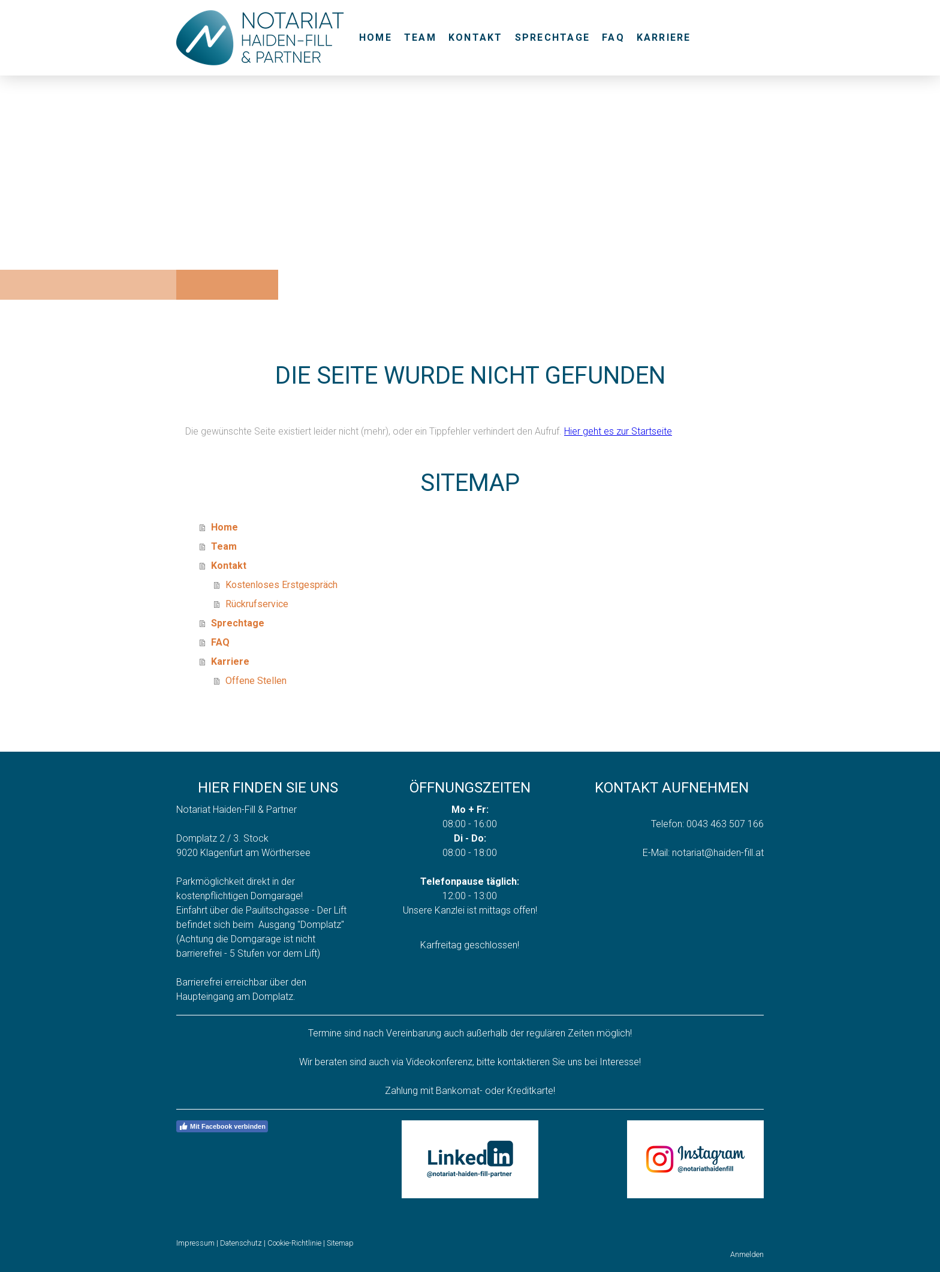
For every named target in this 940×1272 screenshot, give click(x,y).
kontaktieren (524, 1062)
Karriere (664, 37)
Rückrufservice (256, 604)
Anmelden (747, 1254)
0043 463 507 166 (725, 824)
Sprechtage (552, 37)
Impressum (195, 1242)
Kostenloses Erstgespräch (281, 584)
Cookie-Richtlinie (294, 1242)
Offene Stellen (256, 680)
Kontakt (475, 37)
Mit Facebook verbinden (222, 1126)
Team (420, 37)
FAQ (613, 37)
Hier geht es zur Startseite (618, 431)
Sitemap (340, 1242)
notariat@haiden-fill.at (718, 852)
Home (375, 37)
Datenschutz (241, 1242)
